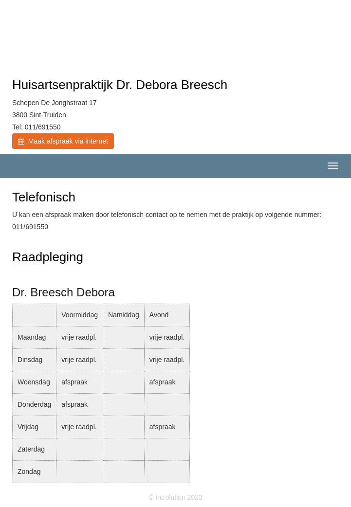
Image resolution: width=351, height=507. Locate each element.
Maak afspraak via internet (63, 141)
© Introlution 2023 (175, 497)
